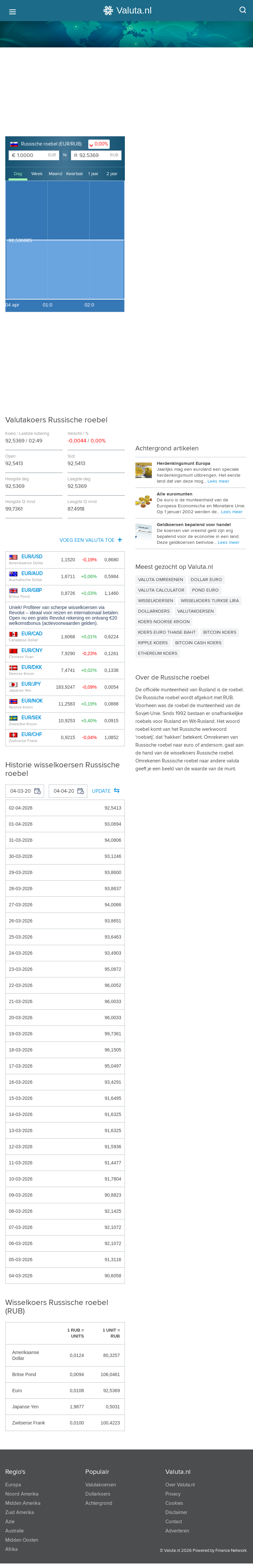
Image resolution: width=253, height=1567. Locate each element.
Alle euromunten (174, 494)
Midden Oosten (21, 1540)
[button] (65, 155)
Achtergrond (98, 1503)
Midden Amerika (23, 1503)
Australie (14, 1530)
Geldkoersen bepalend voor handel (194, 524)
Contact (173, 1521)
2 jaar (112, 174)
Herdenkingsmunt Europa (184, 463)
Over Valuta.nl (180, 1484)
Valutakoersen (100, 1484)
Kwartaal (74, 174)
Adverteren (177, 1530)
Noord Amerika (22, 1494)
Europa (13, 1484)
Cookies (174, 1503)
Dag (18, 174)
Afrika (11, 1549)
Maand (55, 174)
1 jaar (93, 174)
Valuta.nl (178, 1472)
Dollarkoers (97, 1494)
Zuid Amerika (19, 1512)
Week (36, 174)
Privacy (173, 1494)
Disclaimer (176, 1512)
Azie (9, 1521)
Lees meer (218, 481)
